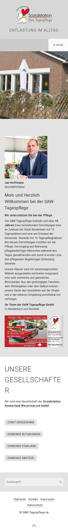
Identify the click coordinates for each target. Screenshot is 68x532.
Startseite (20, 499)
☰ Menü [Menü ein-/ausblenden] (58, 45)
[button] (21, 422)
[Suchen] (60, 482)
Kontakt (33, 499)
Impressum (47, 499)
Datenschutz (35, 505)
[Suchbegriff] (34, 482)
